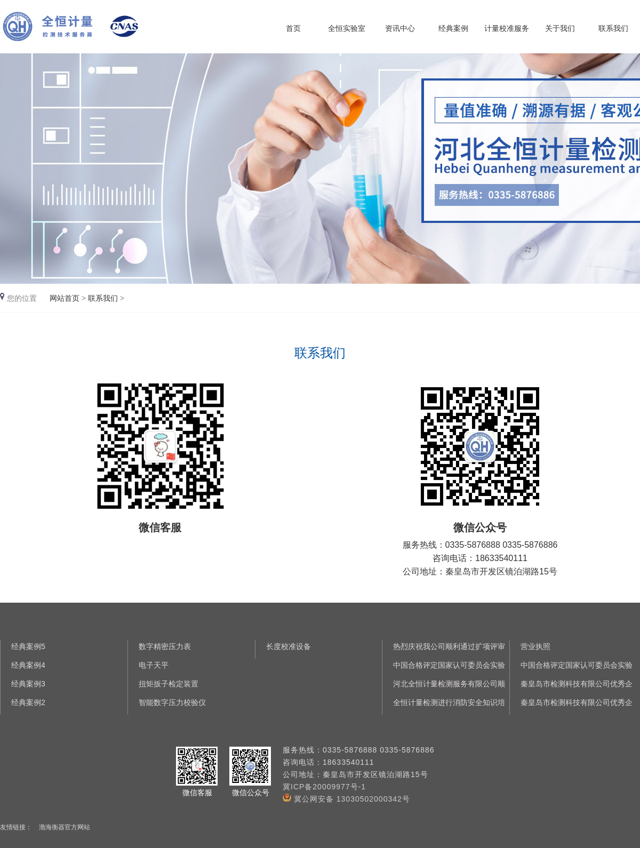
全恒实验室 (346, 28)
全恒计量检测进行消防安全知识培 (449, 702)
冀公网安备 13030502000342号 (346, 799)
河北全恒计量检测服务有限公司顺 (449, 683)
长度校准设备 (288, 646)
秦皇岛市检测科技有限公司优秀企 (577, 683)
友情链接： (16, 827)
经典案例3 (28, 683)
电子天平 (154, 665)
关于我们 (560, 28)
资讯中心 (400, 28)
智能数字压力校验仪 (172, 702)
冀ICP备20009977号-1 (324, 786)
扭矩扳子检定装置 (168, 683)
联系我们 (613, 28)
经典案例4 (28, 665)
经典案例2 (28, 702)
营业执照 (535, 646)
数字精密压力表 (165, 646)
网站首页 (64, 298)
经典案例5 (28, 646)
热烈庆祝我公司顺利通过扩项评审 (449, 646)
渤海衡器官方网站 (64, 827)
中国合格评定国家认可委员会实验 (449, 665)
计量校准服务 (506, 28)
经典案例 (453, 28)
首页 (293, 28)
